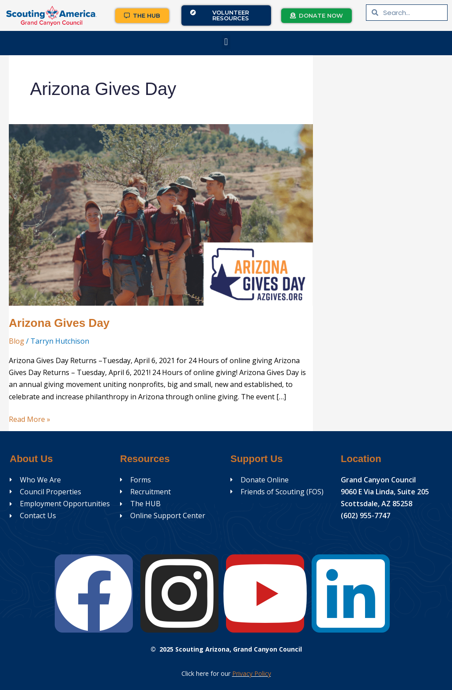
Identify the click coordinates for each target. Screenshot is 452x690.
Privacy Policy (251, 673)
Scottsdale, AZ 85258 (376, 503)
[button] (226, 42)
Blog (16, 341)
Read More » (29, 418)
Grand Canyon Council (378, 480)
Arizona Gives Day (59, 323)
